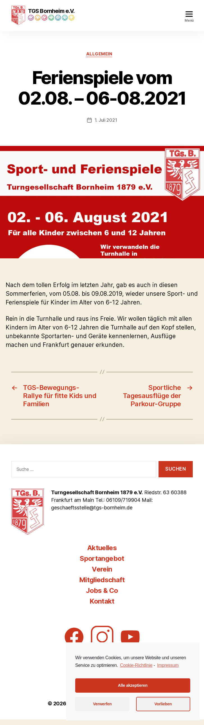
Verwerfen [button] (102, 704)
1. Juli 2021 (106, 125)
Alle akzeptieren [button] (132, 685)
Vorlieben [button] (163, 704)
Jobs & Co (102, 596)
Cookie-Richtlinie (136, 665)
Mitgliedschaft (102, 585)
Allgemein (99, 59)
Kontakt (102, 607)
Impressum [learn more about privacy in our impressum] (168, 665)
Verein (102, 575)
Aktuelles (102, 553)
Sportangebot (102, 564)
